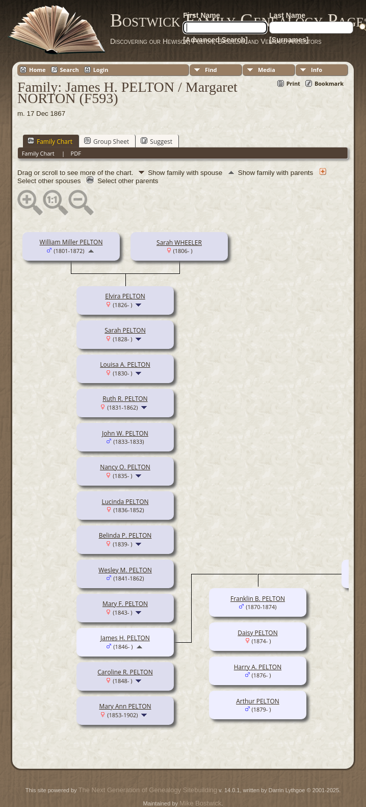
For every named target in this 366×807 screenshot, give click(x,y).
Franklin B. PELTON (257, 598)
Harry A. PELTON (257, 667)
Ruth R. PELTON (124, 398)
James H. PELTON (125, 638)
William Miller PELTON (71, 242)
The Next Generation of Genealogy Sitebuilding (148, 790)
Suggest (156, 141)
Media (266, 69)
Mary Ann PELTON (125, 706)
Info (316, 69)
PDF (76, 153)
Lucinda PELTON (124, 501)
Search (69, 69)
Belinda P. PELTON (125, 535)
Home (37, 69)
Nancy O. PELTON (125, 467)
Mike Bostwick (200, 803)
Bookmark (329, 83)
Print (293, 83)
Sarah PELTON (124, 330)
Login (101, 69)
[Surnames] (288, 40)
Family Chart (50, 141)
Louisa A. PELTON (125, 364)
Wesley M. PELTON (125, 570)
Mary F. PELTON (125, 603)
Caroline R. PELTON (124, 672)
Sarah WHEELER (179, 242)
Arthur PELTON (257, 701)
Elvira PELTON (125, 296)
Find (211, 69)
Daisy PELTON (257, 632)
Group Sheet (106, 141)
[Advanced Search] (215, 40)
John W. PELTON (125, 433)
